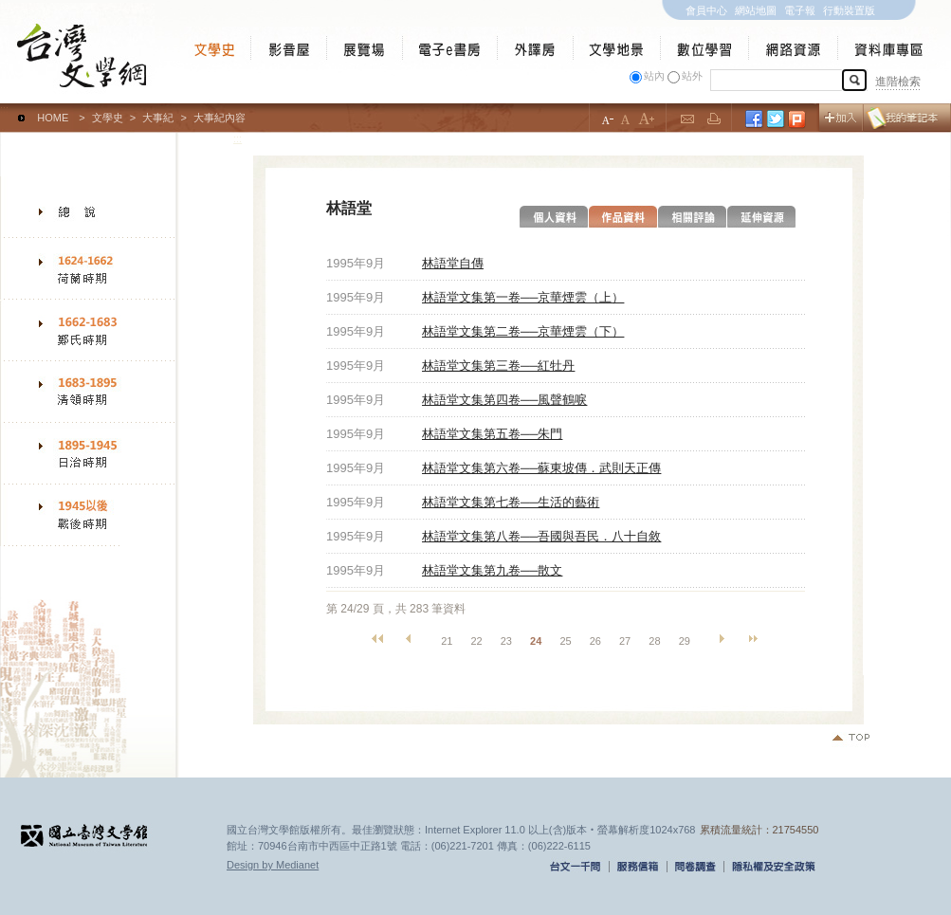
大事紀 (158, 117)
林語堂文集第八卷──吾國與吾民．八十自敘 (541, 536)
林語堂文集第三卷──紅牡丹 (498, 365)
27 (625, 641)
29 (684, 641)
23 (506, 641)
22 (476, 641)
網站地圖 (756, 10)
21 (446, 641)
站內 (654, 76)
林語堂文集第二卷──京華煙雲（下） (523, 331)
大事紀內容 (219, 117)
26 (595, 641)
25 (565, 641)
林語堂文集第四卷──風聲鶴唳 (504, 400)
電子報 (799, 10)
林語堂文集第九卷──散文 (492, 570)
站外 (692, 76)
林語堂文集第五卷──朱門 (492, 434)
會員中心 (706, 10)
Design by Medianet (273, 864)
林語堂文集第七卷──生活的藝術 (510, 502)
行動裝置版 (849, 10)
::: (4, 109)
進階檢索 (898, 81)
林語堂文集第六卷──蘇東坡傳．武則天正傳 (541, 468)
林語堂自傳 (453, 263)
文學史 (107, 117)
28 (654, 641)
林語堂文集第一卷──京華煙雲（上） (523, 297)
